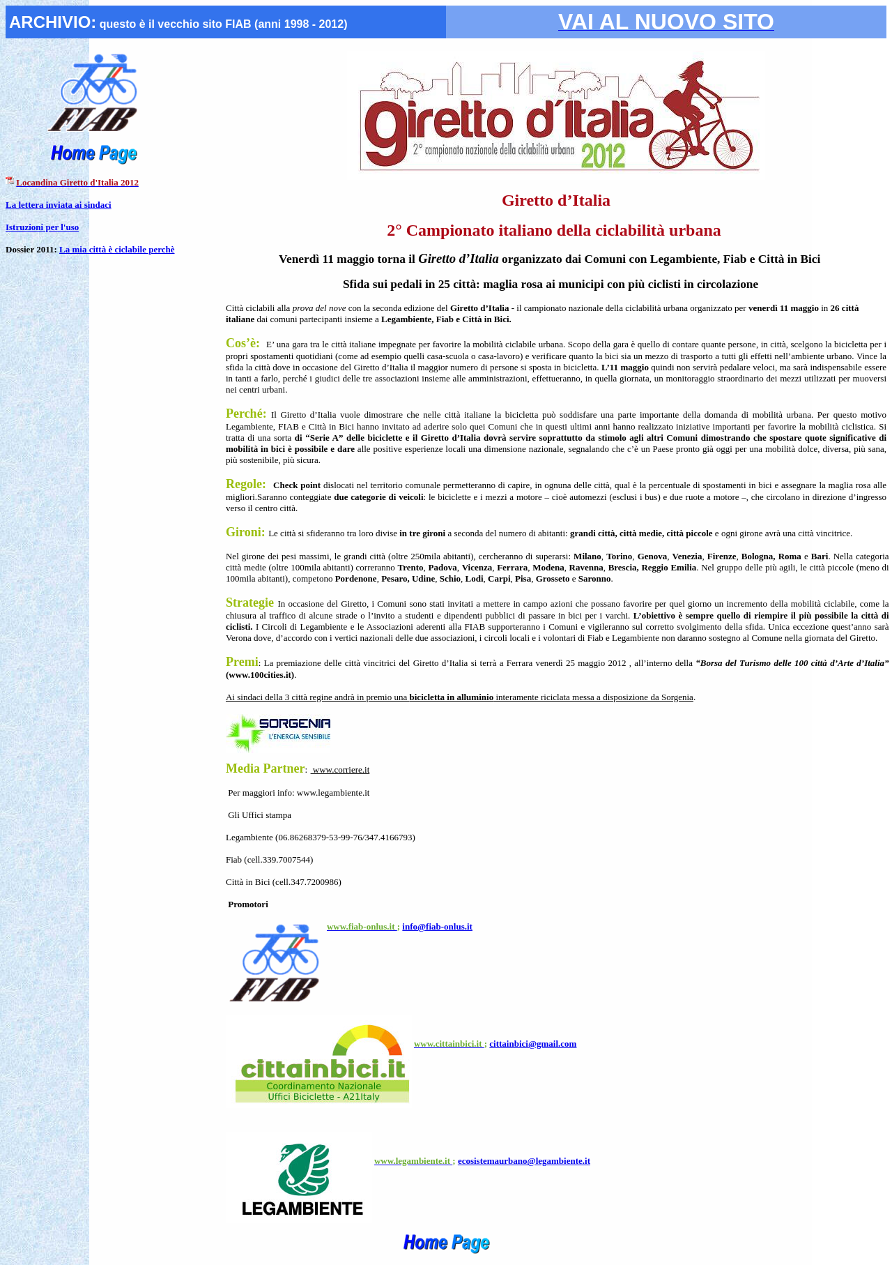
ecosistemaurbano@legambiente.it (524, 1161)
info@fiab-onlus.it (437, 926)
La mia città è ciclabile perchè (116, 249)
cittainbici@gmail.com (532, 1043)
